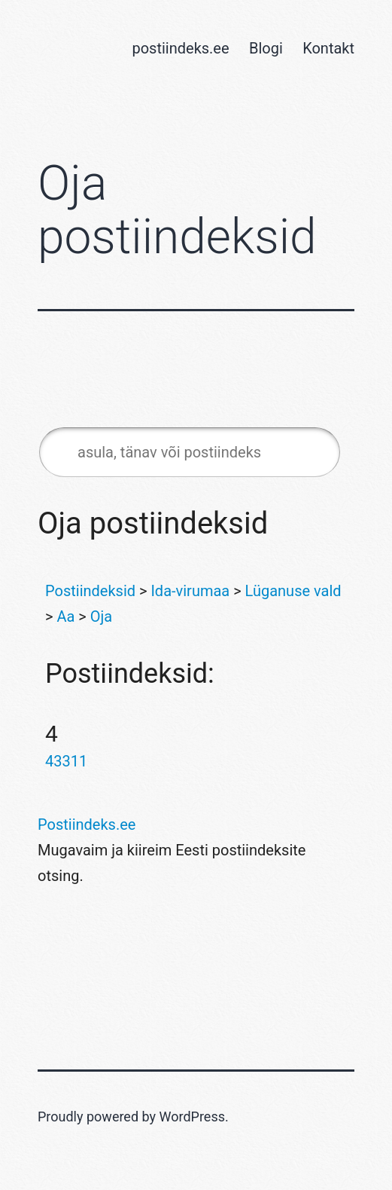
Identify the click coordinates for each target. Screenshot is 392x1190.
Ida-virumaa (189, 591)
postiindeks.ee (180, 48)
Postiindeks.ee (86, 824)
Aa (65, 616)
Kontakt (328, 48)
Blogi (266, 48)
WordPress (192, 1116)
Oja (101, 616)
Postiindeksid (90, 591)
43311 (66, 761)
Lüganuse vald (293, 591)
